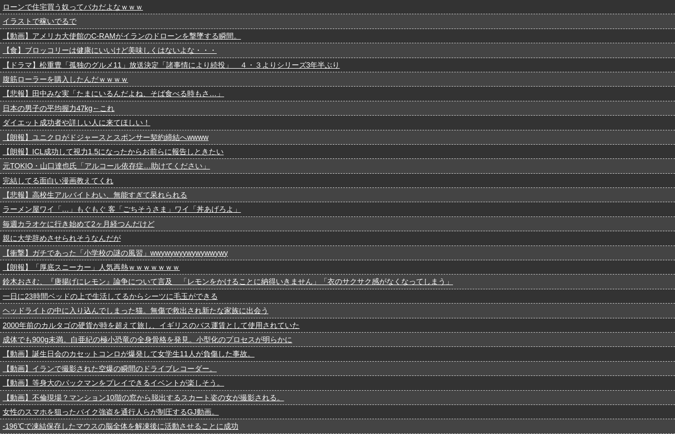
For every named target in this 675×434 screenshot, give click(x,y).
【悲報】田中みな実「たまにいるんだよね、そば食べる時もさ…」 (113, 93)
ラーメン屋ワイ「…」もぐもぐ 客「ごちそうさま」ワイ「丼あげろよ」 (122, 209)
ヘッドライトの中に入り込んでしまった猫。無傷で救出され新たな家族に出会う (135, 310)
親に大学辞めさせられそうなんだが (62, 238)
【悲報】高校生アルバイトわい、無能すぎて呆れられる (95, 195)
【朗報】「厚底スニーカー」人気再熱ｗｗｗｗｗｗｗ (91, 267)
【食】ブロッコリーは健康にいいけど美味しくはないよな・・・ (110, 50)
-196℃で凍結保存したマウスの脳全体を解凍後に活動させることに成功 (120, 426)
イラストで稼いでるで (39, 21)
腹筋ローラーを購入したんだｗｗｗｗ (65, 79)
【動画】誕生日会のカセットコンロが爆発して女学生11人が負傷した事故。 (129, 354)
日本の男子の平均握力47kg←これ (58, 108)
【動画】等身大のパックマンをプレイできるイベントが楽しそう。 (113, 383)
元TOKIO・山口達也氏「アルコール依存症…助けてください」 (106, 166)
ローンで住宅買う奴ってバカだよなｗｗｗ (73, 7)
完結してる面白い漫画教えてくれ (58, 180)
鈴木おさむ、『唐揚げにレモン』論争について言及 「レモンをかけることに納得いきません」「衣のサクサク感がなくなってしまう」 (228, 281)
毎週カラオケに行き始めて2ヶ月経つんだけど (79, 224)
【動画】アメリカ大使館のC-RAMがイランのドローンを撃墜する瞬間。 (122, 36)
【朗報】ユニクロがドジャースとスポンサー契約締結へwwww (105, 137)
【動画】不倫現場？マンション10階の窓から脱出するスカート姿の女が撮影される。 (143, 397)
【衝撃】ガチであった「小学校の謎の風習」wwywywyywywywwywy (115, 253)
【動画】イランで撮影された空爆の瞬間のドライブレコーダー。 (110, 368)
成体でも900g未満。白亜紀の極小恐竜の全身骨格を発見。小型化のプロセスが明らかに (147, 339)
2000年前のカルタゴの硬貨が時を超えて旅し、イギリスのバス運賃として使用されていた (151, 325)
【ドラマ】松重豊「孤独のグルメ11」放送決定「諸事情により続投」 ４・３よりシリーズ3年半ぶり (171, 65)
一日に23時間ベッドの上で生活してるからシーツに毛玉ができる (110, 296)
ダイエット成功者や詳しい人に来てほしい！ (76, 122)
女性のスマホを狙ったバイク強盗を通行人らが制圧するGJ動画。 (111, 412)
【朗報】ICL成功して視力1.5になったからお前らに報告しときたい (113, 151)
